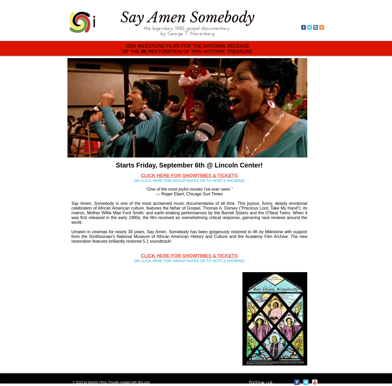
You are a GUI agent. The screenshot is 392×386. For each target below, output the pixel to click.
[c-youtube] (314, 382)
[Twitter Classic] (306, 382)
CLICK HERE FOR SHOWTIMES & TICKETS (189, 175)
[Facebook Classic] (297, 382)
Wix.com (144, 382)
